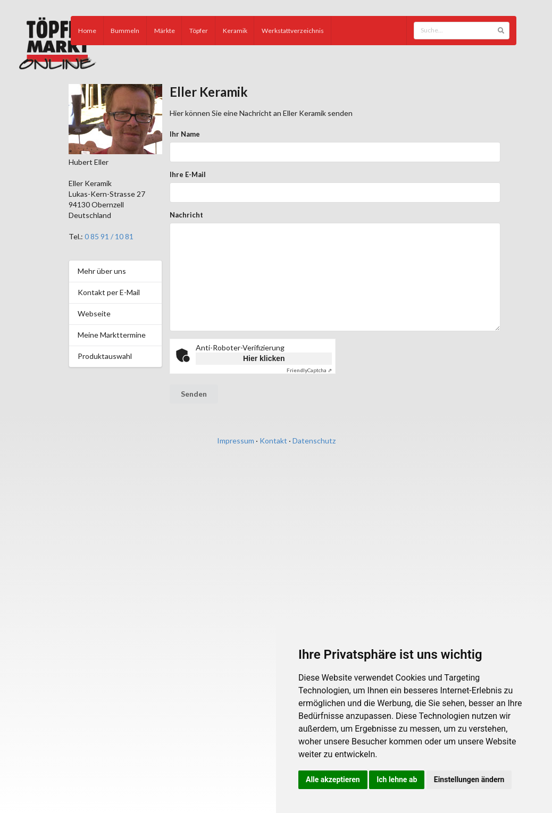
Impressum (235, 440)
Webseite (94, 313)
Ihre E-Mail (188, 174)
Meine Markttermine (112, 334)
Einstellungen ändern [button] (469, 779)
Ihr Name (185, 134)
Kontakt (273, 440)
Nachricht (186, 215)
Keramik (235, 31)
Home (87, 31)
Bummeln (125, 31)
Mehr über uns (102, 270)
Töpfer (198, 31)
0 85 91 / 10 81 (109, 236)
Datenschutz (314, 440)
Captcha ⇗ (309, 370)
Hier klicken (264, 358)
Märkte (164, 31)
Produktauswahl (105, 356)
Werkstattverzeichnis (293, 31)
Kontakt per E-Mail (109, 292)
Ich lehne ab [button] (397, 779)
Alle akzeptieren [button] (333, 779)
